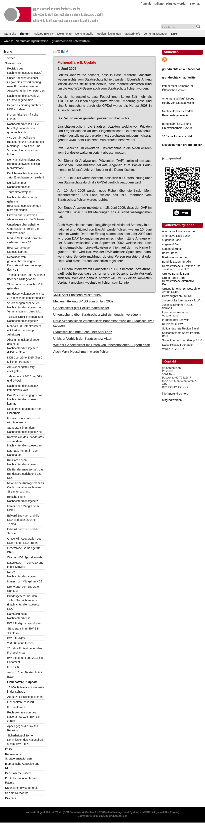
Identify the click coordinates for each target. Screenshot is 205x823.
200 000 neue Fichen (20, 643)
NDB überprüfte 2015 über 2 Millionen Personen (24, 359)
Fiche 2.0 (13, 667)
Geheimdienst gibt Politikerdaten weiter (81, 308)
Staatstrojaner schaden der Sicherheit (24, 411)
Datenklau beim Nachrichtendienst (18, 616)
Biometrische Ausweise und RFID (22, 766)
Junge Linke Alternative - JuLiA (181, 300)
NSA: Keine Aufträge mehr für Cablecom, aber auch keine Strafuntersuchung (25, 487)
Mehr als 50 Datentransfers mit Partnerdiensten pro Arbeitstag (24, 330)
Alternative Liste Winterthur (179, 231)
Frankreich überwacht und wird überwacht (23, 420)
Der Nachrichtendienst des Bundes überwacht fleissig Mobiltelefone (23, 164)
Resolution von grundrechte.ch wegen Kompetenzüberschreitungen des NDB (25, 263)
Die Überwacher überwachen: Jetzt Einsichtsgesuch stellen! (25, 175)
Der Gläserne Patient (18, 773)
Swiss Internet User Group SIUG (182, 340)
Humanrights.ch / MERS (177, 296)
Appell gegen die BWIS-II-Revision (23, 728)
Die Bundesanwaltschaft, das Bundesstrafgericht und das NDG (25, 473)
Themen (25, 33)
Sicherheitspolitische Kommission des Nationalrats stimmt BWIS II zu (25, 739)
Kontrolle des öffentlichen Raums (21, 780)
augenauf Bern (171, 244)
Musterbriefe (132, 33)
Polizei (9, 749)
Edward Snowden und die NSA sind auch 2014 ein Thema (23, 520)
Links (174, 33)
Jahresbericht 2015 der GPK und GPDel (25, 378)
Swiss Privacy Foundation (178, 344)
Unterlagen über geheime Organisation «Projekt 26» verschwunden (23, 229)
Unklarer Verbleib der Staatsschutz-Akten (82, 338)
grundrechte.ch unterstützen (71, 41)
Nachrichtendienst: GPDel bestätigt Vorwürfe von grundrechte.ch (23, 128)
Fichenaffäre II (16, 707)
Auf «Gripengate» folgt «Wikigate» (21, 369)
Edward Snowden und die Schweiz (23, 531)
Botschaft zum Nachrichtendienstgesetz (22, 499)
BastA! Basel (170, 253)
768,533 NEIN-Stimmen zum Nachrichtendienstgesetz (25, 318)
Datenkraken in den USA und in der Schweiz (25, 564)
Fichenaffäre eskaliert (20, 702)
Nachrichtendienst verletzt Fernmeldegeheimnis (23, 98)
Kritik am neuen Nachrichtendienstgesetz (22, 462)
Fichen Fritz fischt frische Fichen (22, 116)
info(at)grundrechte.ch (175, 393)
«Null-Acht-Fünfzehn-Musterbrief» (77, 295)
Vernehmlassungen (156, 33)
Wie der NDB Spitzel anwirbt (25, 557)
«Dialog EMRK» (44, 33)
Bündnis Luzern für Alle (176, 261)
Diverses (10, 798)
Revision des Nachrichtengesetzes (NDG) (24, 70)
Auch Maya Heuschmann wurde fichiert (81, 351)
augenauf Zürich (172, 248)
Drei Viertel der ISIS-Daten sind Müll (23, 588)
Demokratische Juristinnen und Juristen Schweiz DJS (181, 267)
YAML (58, 812)
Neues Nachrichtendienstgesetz (22, 574)
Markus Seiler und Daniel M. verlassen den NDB (24, 240)
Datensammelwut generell (21, 787)
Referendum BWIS (173, 324)
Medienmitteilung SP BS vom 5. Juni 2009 (83, 301)
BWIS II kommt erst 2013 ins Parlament (25, 660)
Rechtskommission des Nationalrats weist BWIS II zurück (23, 716)
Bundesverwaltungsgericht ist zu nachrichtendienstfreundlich (26, 295)
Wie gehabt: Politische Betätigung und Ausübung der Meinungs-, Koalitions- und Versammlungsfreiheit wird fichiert (25, 146)
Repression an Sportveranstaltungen (18, 756)
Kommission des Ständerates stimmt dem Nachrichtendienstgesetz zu (25, 441)
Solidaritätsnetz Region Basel (180, 328)
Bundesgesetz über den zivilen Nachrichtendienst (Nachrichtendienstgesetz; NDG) (23, 602)
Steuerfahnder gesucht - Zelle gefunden (25, 286)
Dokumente (64, 33)
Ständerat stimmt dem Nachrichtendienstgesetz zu (24, 429)
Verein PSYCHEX (173, 349)
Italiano (159, 3)
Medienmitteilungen (109, 33)
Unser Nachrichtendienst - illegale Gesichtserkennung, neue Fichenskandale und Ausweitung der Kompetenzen (26, 84)
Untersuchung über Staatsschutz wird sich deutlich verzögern (97, 314)
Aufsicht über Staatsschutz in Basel (25, 674)
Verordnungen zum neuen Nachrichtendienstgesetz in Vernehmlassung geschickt (24, 307)
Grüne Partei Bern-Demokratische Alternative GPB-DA (182, 281)
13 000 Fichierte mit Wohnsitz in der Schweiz (25, 689)
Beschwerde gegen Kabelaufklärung (19, 249)
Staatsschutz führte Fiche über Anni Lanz (82, 332)
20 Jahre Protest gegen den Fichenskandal (24, 650)
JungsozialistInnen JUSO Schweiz (177, 306)
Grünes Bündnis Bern (175, 273)
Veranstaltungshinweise (32, 41)
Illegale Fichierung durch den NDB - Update (25, 107)
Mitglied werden (176, 3)
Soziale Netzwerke (16, 793)
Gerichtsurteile (84, 33)
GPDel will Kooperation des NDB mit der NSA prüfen (24, 540)
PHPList (150, 812)
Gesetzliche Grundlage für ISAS (23, 550)
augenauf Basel (171, 240)
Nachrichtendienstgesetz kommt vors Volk (22, 388)
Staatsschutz (13, 63)
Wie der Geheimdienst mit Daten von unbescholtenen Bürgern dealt (101, 345)
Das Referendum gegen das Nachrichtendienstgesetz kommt (24, 399)
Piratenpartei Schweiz (175, 319)
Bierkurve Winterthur (175, 257)
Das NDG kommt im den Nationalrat (22, 452)
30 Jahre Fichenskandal (177, 136)
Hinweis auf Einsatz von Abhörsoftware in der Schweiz (25, 217)
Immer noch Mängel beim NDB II (23, 508)
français (146, 3)
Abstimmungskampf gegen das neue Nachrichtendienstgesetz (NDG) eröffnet (23, 346)
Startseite (10, 33)
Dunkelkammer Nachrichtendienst (18, 184)
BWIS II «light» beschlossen (24, 623)
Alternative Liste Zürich (176, 235)
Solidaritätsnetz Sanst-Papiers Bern (181, 334)
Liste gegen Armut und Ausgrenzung (176, 314)
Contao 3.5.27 (93, 812)
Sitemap (195, 3)
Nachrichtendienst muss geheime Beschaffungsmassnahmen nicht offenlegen (24, 204)
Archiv (8, 41)
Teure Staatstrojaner (19, 192)
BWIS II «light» (16, 638)
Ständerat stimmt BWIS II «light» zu (23, 630)
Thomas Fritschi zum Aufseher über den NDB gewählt (26, 277)
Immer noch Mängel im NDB (24, 581)
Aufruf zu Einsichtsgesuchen (25, 696)
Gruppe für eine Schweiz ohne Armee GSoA (181, 290)
